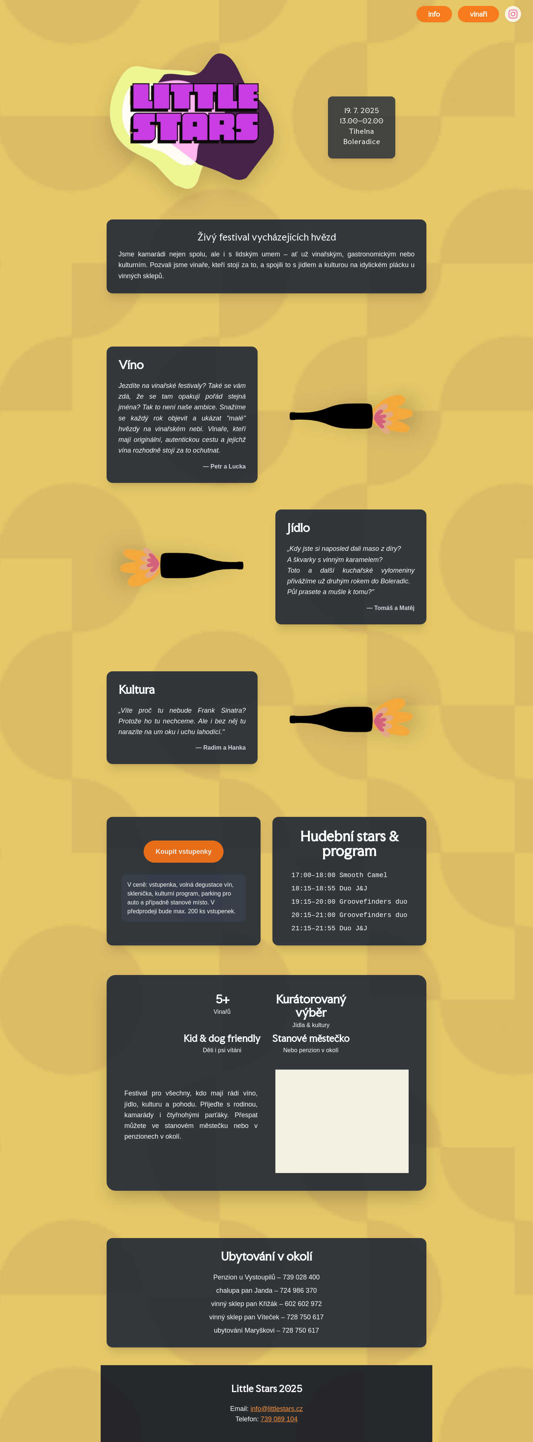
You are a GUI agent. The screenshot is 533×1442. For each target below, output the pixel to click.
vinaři (478, 14)
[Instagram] (513, 14)
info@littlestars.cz (277, 1408)
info (434, 14)
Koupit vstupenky (183, 851)
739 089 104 (279, 1419)
